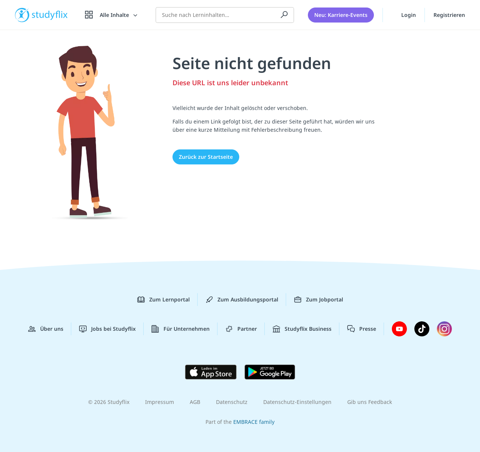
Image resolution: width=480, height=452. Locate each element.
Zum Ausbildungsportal (242, 299)
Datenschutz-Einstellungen (297, 401)
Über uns (45, 329)
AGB (195, 401)
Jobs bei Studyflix (107, 329)
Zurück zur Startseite (206, 156)
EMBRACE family (253, 421)
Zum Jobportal (318, 299)
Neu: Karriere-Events (341, 14)
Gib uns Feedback (369, 401)
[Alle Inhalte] (112, 15)
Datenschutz (232, 401)
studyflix (50, 15)
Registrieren (449, 14)
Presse (361, 329)
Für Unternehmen (181, 329)
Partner (241, 329)
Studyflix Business (302, 329)
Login (404, 15)
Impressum (159, 401)
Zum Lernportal (163, 299)
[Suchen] (284, 15)
